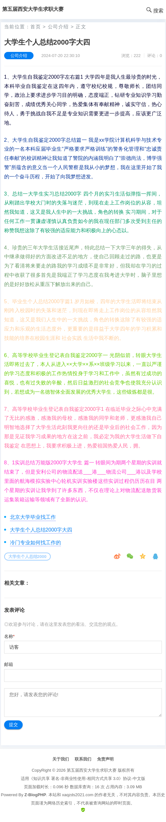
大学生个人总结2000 (27, 556)
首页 (35, 26)
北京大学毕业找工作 (33, 517)
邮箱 (8, 664)
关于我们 (60, 759)
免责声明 (105, 759)
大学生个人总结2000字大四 (41, 530)
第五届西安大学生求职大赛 (92, 770)
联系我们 (83, 759)
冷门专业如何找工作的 (35, 542)
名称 (9, 636)
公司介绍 (58, 26)
